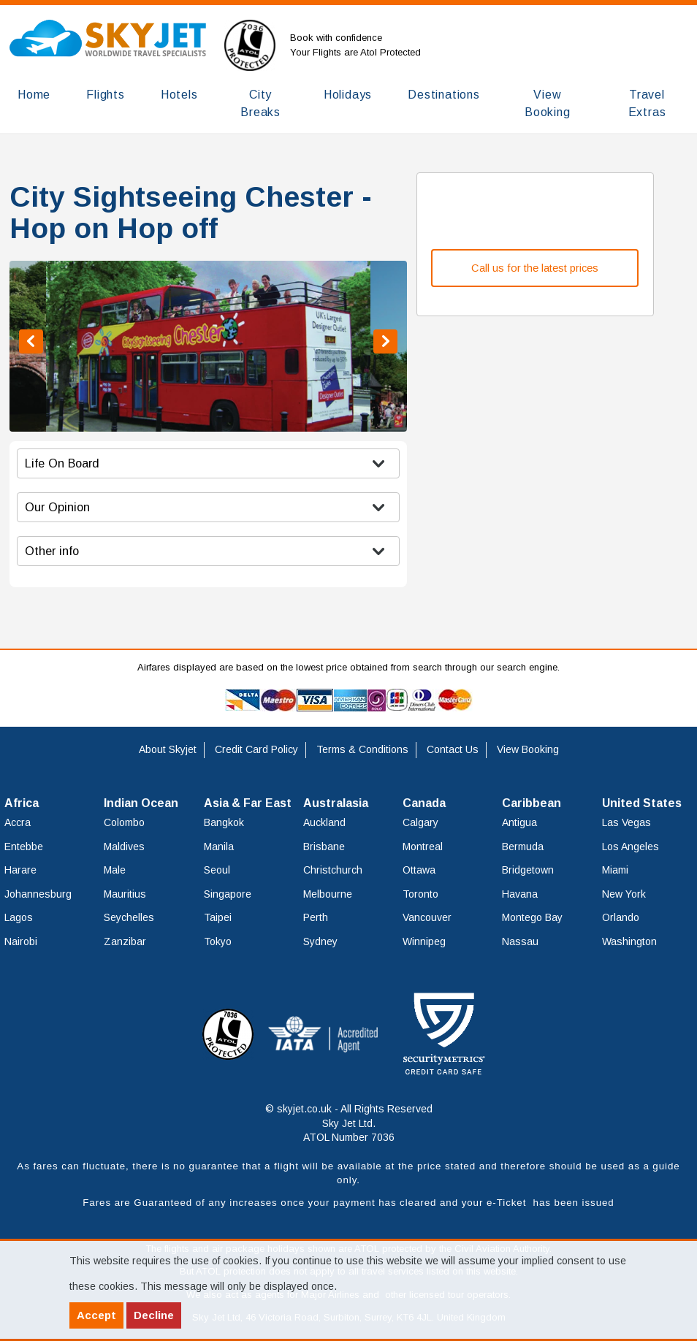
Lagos (18, 917)
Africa (21, 803)
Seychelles (129, 917)
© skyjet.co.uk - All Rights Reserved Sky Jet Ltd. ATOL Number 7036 (349, 1123)
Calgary (420, 822)
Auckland (324, 822)
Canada (424, 803)
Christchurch (332, 870)
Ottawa (419, 870)
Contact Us (453, 749)
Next (385, 341)
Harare (20, 870)
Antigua (519, 822)
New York (624, 894)
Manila (219, 846)
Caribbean (531, 803)
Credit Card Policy (256, 749)
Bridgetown (528, 870)
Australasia (335, 803)
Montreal (423, 846)
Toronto (420, 894)
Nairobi (20, 941)
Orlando (620, 917)
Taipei (218, 917)
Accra (17, 822)
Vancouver (427, 917)
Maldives (124, 846)
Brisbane (324, 846)
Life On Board (62, 463)
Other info (52, 550)
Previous (31, 341)
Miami (615, 870)
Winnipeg (424, 941)
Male (115, 870)
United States (642, 803)
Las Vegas (626, 822)
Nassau (520, 941)
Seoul (217, 870)
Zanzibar (125, 941)
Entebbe (23, 846)
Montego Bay (532, 917)
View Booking (528, 749)
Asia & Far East (248, 803)
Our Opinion (57, 506)
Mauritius (125, 894)
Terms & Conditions (362, 749)
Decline (154, 1315)
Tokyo (218, 941)
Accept (96, 1315)
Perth (315, 917)
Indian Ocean (141, 803)
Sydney (320, 941)
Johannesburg (38, 894)
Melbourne (327, 894)
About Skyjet (168, 749)
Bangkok (224, 822)
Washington (629, 941)
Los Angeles (630, 846)
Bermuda (523, 846)
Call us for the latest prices (534, 268)
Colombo (124, 822)
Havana (520, 894)
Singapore (227, 894)
